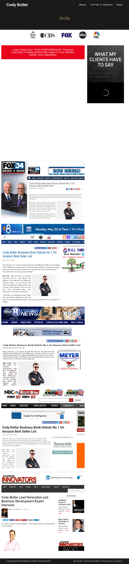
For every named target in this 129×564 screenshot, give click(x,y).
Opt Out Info (77, 561)
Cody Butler (17, 4)
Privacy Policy (107, 561)
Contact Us (118, 561)
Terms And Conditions (92, 561)
